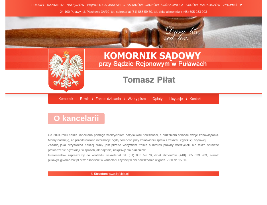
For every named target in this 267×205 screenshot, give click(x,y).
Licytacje (176, 99)
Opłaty (157, 99)
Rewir (84, 99)
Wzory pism (137, 99)
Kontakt (195, 99)
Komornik (66, 99)
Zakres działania (108, 99)
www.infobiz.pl (119, 173)
